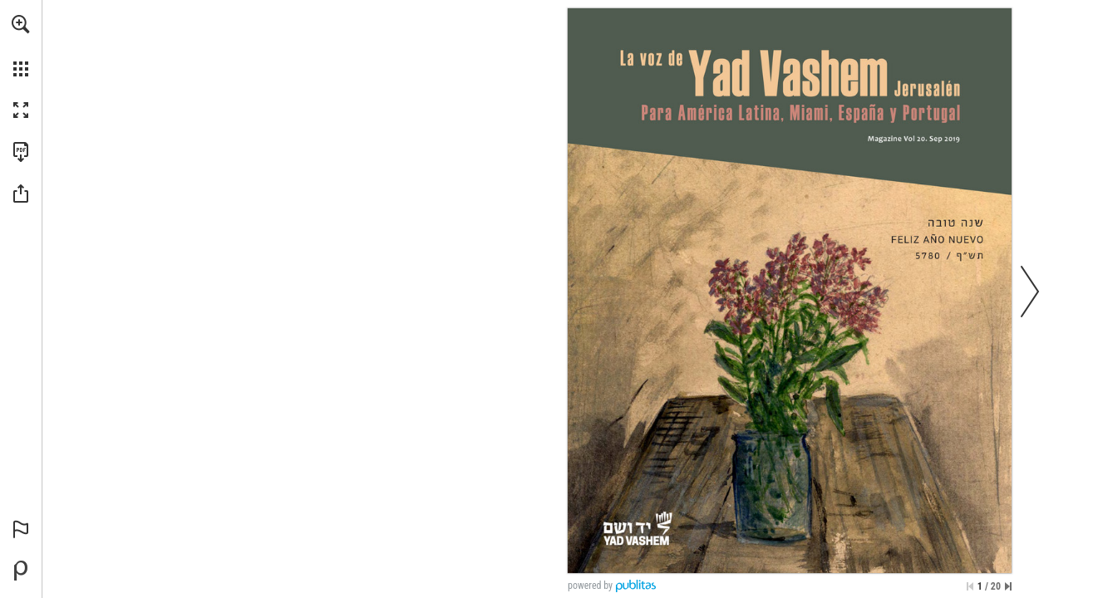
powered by (590, 585)
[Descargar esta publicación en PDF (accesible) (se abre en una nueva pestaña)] (21, 152)
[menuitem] (21, 46)
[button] (21, 24)
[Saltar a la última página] (1008, 586)
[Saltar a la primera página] (970, 586)
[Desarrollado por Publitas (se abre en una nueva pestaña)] (21, 570)
